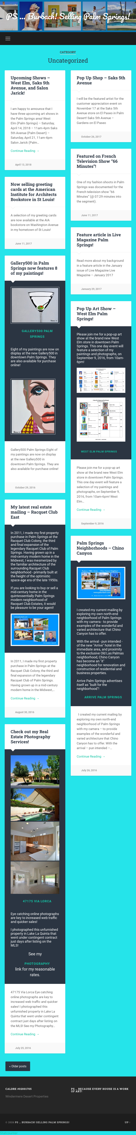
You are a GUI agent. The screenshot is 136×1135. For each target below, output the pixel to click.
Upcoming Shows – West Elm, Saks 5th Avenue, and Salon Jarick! (30, 85)
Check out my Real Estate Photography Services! (30, 736)
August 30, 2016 (24, 712)
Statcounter (9, 1133)
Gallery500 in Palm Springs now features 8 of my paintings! (34, 268)
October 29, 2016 (25, 487)
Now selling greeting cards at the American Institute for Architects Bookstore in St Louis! (33, 191)
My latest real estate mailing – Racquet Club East (34, 512)
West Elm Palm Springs (99, 451)
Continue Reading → (25, 151)
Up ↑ (128, 1122)
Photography (37, 963)
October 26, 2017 (91, 136)
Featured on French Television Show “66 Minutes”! (97, 161)
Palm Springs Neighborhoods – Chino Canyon (100, 548)
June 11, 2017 (89, 215)
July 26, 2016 (89, 770)
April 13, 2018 (23, 164)
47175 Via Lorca (37, 901)
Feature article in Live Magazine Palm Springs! (99, 240)
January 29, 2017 (91, 289)
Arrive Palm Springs (103, 697)
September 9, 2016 (92, 523)
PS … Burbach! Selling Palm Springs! (68, 16)
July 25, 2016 (23, 1048)
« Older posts (17, 1066)
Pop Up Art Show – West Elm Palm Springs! (96, 313)
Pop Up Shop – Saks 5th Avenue (101, 80)
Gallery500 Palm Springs (37, 333)
